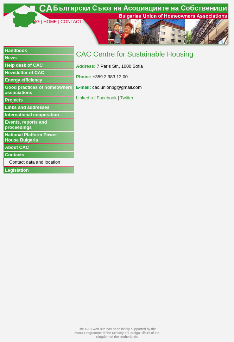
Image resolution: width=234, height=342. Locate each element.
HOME (50, 21)
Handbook (16, 50)
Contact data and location (34, 162)
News (11, 57)
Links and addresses (27, 107)
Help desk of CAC (24, 65)
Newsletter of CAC (24, 72)
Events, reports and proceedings (26, 124)
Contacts (14, 154)
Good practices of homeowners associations (38, 90)
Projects (14, 100)
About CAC (17, 147)
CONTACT (71, 21)
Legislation (17, 170)
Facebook (106, 97)
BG (36, 21)
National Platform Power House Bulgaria (31, 137)
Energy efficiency (23, 80)
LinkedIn (84, 97)
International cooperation (32, 114)
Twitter (126, 97)
